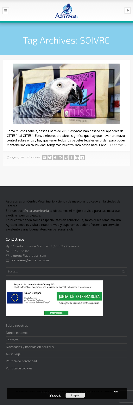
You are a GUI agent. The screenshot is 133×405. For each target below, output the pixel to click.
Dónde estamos (17, 333)
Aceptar (75, 395)
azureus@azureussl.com (28, 255)
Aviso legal (14, 354)
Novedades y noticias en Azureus (30, 347)
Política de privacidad (21, 361)
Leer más (117, 145)
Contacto (12, 340)
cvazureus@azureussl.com (30, 260)
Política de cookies (19, 368)
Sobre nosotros (17, 325)
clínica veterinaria (35, 211)
